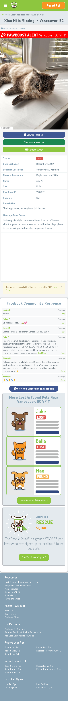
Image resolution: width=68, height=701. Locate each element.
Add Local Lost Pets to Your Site (19, 635)
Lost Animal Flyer (44, 687)
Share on (34, 142)
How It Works (11, 613)
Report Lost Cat (12, 654)
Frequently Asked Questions (18, 585)
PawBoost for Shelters (15, 629)
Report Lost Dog (12, 650)
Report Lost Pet (12, 647)
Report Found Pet (13, 665)
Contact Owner (34, 149)
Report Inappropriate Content (13, 28)
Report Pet (53, 5)
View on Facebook (34, 134)
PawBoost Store (12, 617)
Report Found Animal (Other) (49, 669)
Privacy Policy (10, 595)
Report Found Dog (13, 669)
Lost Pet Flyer (11, 684)
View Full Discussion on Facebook (34, 388)
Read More (42, 353)
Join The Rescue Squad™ (34, 557)
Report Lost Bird (44, 647)
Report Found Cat (13, 672)
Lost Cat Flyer (42, 684)
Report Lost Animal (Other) (48, 650)
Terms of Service (12, 598)
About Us (9, 610)
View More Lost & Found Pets (34, 500)
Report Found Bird (44, 665)
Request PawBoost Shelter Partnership (23, 632)
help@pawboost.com (28, 582)
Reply (63, 313)
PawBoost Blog (11, 588)
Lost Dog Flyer (11, 687)
